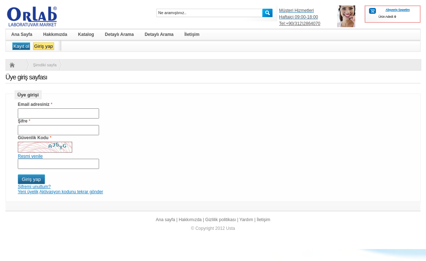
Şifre (23, 121)
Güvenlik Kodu (33, 137)
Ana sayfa (165, 219)
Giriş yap (43, 46)
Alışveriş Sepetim (397, 10)
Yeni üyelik (28, 191)
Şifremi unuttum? (34, 186)
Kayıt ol (21, 46)
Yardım (246, 219)
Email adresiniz (33, 104)
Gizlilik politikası (220, 219)
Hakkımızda (190, 219)
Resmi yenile (30, 156)
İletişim (263, 219)
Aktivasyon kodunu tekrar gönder (71, 191)
